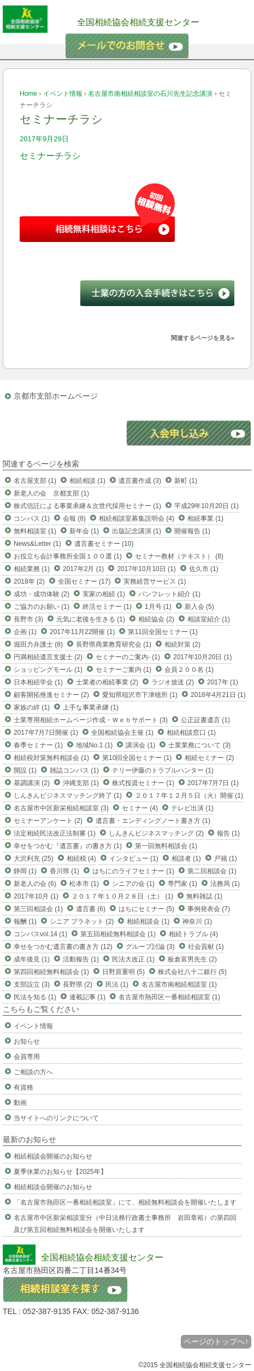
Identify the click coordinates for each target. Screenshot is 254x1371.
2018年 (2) (29, 581)
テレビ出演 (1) (192, 808)
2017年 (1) (222, 682)
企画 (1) (25, 632)
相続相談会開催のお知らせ (53, 1156)
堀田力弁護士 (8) (38, 644)
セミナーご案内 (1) (123, 669)
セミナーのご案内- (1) (128, 657)
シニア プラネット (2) (82, 921)
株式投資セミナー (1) (143, 783)
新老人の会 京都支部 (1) (51, 493)
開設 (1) (25, 770)
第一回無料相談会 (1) (166, 846)
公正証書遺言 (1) (205, 720)
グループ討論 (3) (150, 947)
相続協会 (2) (156, 619)
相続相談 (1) (87, 481)
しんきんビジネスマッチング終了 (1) (68, 795)
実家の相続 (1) (103, 594)
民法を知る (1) (35, 997)
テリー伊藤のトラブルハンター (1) (163, 770)
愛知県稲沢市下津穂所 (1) (140, 695)
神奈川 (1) (197, 921)
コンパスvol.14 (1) (40, 934)
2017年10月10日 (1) (146, 569)
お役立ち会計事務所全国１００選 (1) (68, 556)
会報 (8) (74, 518)
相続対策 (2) (182, 644)
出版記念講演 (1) (136, 531)
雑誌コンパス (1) (74, 770)
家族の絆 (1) (32, 707)
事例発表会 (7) (208, 909)
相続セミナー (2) (209, 758)
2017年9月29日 (44, 139)
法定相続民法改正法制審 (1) (55, 833)
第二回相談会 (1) (212, 871)
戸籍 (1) (225, 858)
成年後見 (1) (32, 959)
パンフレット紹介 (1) (169, 594)
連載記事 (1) (87, 997)
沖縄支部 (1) (81, 783)
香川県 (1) (64, 871)
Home (28, 93)
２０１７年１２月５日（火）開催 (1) (189, 795)
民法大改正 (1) (133, 959)
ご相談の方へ (33, 1072)
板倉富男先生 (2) (192, 959)
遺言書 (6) (90, 909)
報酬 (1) (25, 921)
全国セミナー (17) (84, 581)
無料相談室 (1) (35, 531)
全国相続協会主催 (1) (122, 732)
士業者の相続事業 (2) (107, 682)
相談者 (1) (186, 858)
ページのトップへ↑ (216, 1341)
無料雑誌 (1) (204, 896)
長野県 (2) (77, 984)
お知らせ (27, 1041)
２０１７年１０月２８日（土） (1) (122, 896)
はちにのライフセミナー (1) (133, 871)
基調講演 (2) (32, 783)
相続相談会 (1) (148, 921)
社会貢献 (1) (206, 947)
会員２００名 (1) (189, 669)
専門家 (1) (182, 884)
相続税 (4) (81, 858)
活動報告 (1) (81, 959)
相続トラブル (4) (193, 934)
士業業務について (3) (199, 745)
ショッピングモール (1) (48, 669)
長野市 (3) (28, 619)
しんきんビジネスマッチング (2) (156, 833)
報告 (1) (228, 833)
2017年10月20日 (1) (202, 657)
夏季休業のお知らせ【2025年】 (60, 1172)
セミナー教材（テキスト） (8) (179, 556)
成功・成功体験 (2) (41, 594)
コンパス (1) (32, 518)
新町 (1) (185, 481)
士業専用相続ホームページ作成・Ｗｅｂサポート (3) (91, 720)
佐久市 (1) (203, 569)
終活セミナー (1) (107, 606)
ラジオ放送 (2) (172, 682)
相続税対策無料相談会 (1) (51, 758)
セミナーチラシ (50, 155)
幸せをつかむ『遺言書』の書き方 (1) (68, 846)
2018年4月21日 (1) (218, 695)
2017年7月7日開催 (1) (46, 732)
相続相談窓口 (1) (191, 732)
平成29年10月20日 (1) (206, 506)
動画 (20, 1103)
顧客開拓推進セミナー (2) (51, 695)
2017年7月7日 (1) (213, 783)
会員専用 (27, 1057)
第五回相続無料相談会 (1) (118, 934)
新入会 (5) (199, 606)
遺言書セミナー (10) (104, 544)
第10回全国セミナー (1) (137, 758)
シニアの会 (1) (133, 884)
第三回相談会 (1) (38, 909)
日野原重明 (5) (123, 972)
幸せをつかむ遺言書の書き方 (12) (63, 947)
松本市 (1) (84, 884)
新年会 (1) (84, 531)
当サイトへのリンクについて (56, 1118)
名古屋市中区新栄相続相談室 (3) (61, 808)
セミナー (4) (140, 808)
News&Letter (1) (37, 544)
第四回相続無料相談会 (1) (51, 972)
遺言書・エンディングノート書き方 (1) (153, 821)
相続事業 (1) (205, 518)
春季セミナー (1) (38, 745)
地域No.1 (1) (94, 745)
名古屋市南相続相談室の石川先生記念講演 (150, 93)
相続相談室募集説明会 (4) (136, 518)
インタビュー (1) (133, 858)
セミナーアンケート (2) (48, 821)
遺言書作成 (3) (140, 481)
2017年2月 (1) (83, 569)
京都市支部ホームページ (56, 395)
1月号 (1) (158, 606)
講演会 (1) (140, 745)
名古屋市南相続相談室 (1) (179, 984)
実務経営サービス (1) (154, 581)
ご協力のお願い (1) (41, 606)
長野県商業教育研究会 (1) (113, 644)
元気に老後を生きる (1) (90, 619)
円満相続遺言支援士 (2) (48, 657)
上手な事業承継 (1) (91, 707)
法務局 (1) (225, 884)
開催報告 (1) (192, 531)
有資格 (23, 1087)
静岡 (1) (25, 871)
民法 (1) (116, 984)
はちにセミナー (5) (146, 909)
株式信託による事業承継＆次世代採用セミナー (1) (87, 506)
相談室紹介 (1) (208, 619)
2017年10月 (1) (36, 896)
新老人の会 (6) (35, 884)
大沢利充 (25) (34, 858)
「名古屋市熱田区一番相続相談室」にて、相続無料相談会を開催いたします (125, 1202)
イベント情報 (62, 93)
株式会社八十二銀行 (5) (192, 972)
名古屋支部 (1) (35, 481)
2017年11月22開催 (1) (82, 632)
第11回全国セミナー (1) (162, 632)
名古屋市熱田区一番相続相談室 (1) (169, 997)
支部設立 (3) (32, 984)
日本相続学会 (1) (38, 682)
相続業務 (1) (32, 569)
